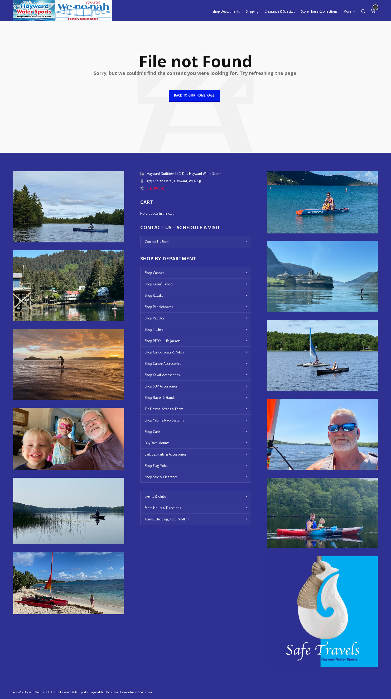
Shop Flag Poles (156, 465)
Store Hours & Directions (163, 508)
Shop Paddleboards (159, 307)
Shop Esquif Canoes (159, 284)
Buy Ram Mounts (157, 443)
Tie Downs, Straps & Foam (164, 409)
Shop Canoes (154, 273)
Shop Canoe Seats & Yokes (164, 352)
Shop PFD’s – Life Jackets (163, 341)
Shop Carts (153, 431)
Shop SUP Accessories (161, 386)
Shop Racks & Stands (160, 397)
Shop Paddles (155, 318)
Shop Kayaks (154, 295)
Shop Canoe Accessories (163, 363)
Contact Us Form (157, 242)
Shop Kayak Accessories (162, 375)
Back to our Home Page (194, 95)
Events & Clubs (155, 496)
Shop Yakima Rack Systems (164, 420)
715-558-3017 (156, 188)
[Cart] (373, 10)
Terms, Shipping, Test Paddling (167, 519)
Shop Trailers (154, 329)
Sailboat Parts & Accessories (165, 454)
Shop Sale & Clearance (161, 477)
